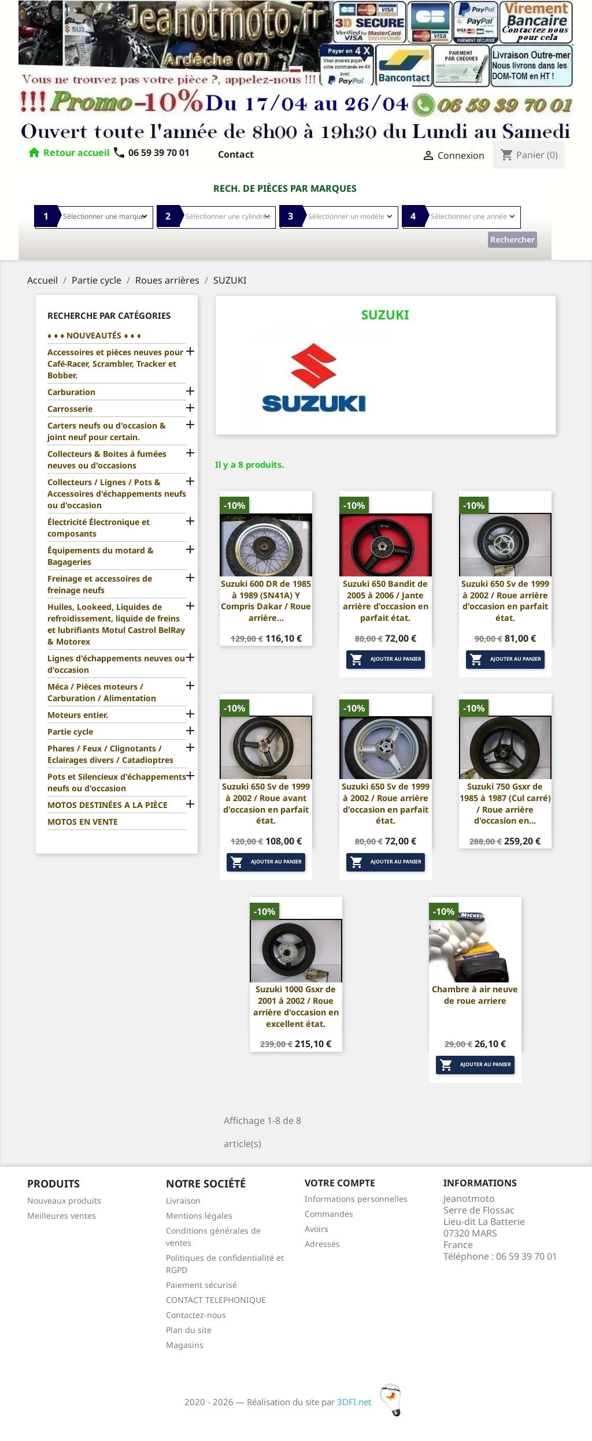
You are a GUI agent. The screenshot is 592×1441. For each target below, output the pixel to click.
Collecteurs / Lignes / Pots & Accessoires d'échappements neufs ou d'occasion (116, 493)
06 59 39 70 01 (151, 152)
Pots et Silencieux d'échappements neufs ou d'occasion (116, 782)
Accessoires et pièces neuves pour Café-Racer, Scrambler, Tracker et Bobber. (115, 364)
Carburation (71, 391)
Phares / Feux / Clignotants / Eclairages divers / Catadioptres (110, 754)
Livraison (183, 1200)
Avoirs (316, 1228)
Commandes (329, 1213)
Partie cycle (70, 731)
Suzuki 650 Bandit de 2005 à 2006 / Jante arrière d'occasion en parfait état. (385, 600)
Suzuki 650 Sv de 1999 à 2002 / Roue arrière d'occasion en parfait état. (505, 600)
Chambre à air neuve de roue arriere (475, 995)
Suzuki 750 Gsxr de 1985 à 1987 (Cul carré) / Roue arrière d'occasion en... (505, 803)
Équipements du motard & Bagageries (100, 556)
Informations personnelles (356, 1198)
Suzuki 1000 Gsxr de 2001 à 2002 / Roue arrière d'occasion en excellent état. (296, 1006)
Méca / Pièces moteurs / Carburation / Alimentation (101, 692)
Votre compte (340, 1182)
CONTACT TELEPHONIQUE (216, 1299)
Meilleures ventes (61, 1215)
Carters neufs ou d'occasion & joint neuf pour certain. (106, 431)
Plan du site (189, 1329)
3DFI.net (372, 1402)
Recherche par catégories (109, 315)
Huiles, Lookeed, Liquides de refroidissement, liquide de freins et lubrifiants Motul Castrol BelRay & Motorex (116, 624)
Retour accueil (76, 152)
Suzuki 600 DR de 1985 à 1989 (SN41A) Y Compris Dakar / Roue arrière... (266, 600)
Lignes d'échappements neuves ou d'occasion (116, 664)
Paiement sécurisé (201, 1284)
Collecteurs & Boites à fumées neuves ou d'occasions (106, 459)
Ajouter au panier (385, 659)
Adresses (322, 1243)
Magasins (185, 1344)
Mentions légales (199, 1215)
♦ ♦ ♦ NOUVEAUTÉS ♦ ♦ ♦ (94, 335)
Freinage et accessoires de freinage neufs (99, 584)
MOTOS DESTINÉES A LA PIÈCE (107, 804)
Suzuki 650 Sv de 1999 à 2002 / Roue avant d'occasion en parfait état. (266, 803)
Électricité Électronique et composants (98, 527)
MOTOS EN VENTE (82, 821)
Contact (236, 154)
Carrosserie (69, 408)
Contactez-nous (196, 1314)
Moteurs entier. (77, 714)
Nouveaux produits (64, 1200)
